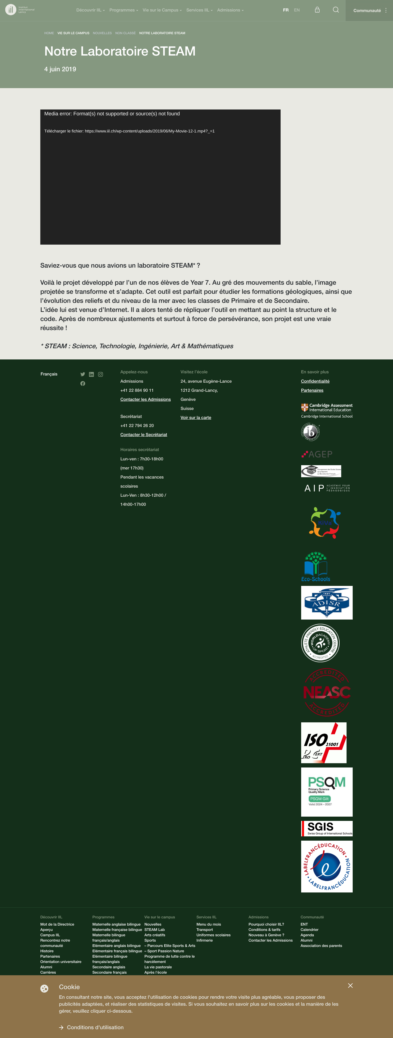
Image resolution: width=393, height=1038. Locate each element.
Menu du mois (208, 925)
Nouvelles (152, 925)
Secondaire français (109, 973)
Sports (150, 941)
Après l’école (155, 973)
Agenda (307, 936)
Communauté (367, 11)
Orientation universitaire (60, 962)
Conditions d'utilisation (95, 1028)
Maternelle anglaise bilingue (116, 925)
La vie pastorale (158, 968)
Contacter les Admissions (145, 400)
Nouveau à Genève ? (266, 936)
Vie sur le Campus (161, 11)
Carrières (48, 973)
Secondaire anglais (108, 968)
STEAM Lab (154, 930)
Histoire (47, 952)
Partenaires (312, 391)
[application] (160, 177)
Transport (204, 930)
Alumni (46, 968)
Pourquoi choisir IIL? (266, 925)
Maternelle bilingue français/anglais (108, 938)
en (297, 11)
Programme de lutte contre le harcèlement (169, 959)
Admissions (228, 11)
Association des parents (321, 946)
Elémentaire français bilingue (117, 952)
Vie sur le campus (159, 918)
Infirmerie (204, 941)
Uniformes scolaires (213, 936)
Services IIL (197, 11)
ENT (304, 925)
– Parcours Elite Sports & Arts (169, 946)
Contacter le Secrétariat (143, 435)
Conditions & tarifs (264, 930)
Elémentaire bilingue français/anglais (109, 959)
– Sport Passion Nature (164, 952)
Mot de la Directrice (57, 925)
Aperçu (46, 930)
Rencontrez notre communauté (55, 943)
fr (286, 11)
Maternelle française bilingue (117, 930)
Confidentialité (315, 382)
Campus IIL (50, 936)
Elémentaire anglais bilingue (116, 946)
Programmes (122, 11)
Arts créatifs (154, 936)
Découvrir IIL (88, 11)
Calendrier (310, 930)
